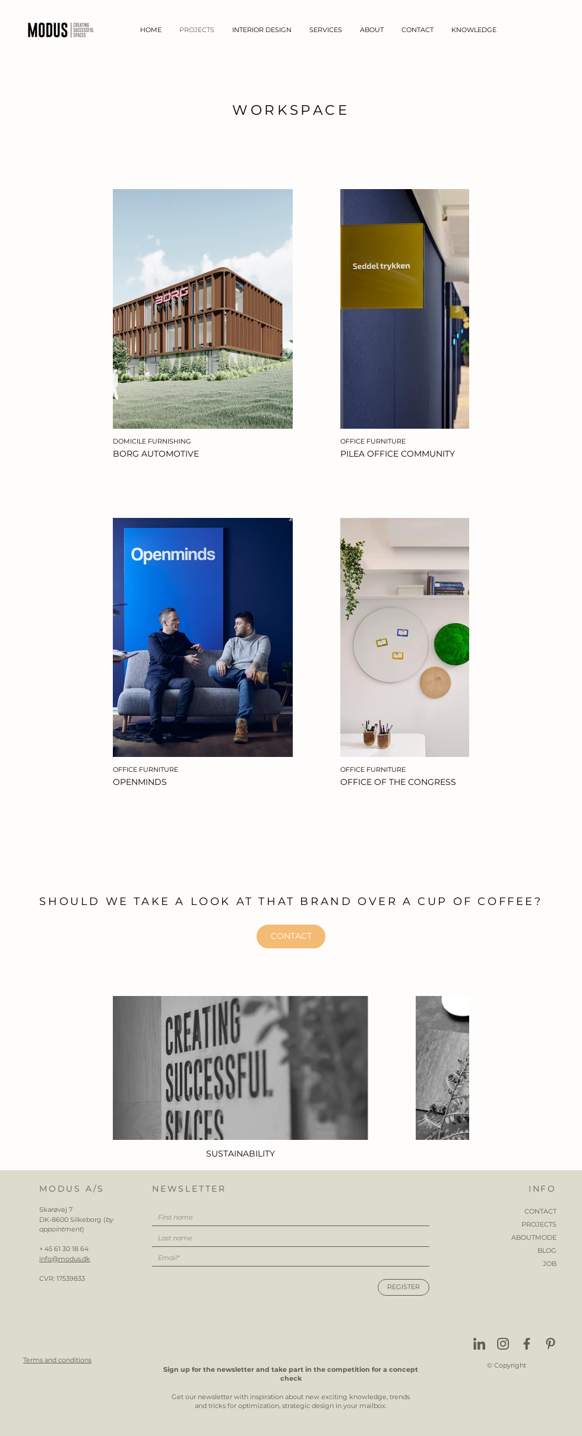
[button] (262, 30)
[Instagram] (503, 1344)
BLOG (546, 1250)
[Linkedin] (479, 1344)
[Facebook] (527, 1344)
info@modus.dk (64, 1259)
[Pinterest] (550, 1344)
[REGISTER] (403, 1287)
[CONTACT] (291, 936)
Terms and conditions (57, 1360)
